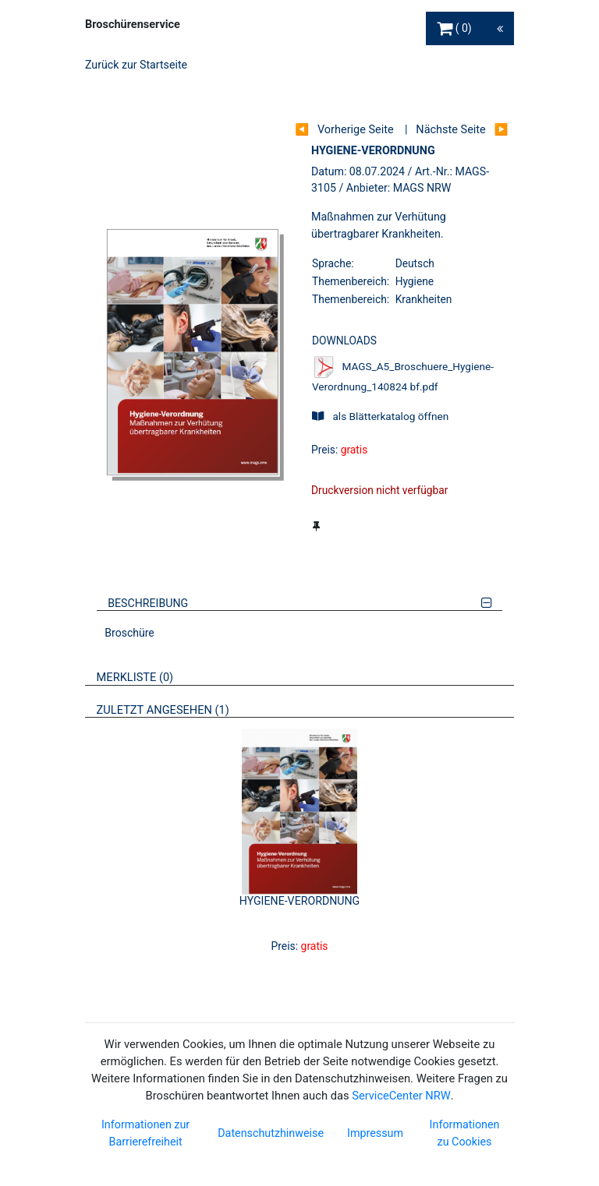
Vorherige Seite (355, 129)
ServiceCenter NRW (401, 1096)
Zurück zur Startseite (136, 64)
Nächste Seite (450, 129)
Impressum (375, 1133)
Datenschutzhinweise (271, 1133)
